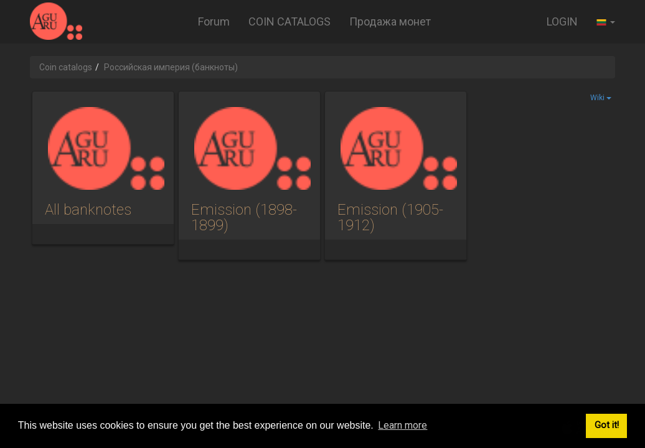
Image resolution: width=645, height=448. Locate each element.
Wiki (600, 97)
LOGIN (562, 21)
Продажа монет (390, 21)
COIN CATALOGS (289, 21)
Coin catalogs (65, 67)
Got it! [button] (607, 425)
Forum (214, 21)
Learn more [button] (402, 425)
